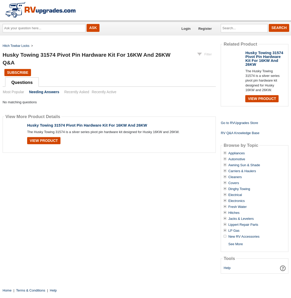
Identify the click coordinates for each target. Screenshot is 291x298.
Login (185, 29)
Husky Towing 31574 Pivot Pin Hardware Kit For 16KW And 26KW (87, 125)
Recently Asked (76, 92)
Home (7, 290)
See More (235, 244)
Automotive (236, 159)
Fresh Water (237, 207)
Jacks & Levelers (241, 219)
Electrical (235, 195)
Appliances (236, 153)
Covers (233, 183)
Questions (22, 82)
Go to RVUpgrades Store (239, 123)
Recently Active (104, 92)
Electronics (236, 201)
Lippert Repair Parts (243, 225)
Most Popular (13, 92)
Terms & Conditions (30, 290)
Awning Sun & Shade (244, 165)
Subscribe (17, 72)
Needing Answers (44, 92)
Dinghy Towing (239, 189)
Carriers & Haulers (242, 171)
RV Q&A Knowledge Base (240, 133)
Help (227, 268)
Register (205, 29)
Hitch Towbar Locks (16, 46)
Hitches (233, 213)
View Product (44, 141)
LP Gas (233, 230)
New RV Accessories (243, 236)
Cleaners (235, 177)
